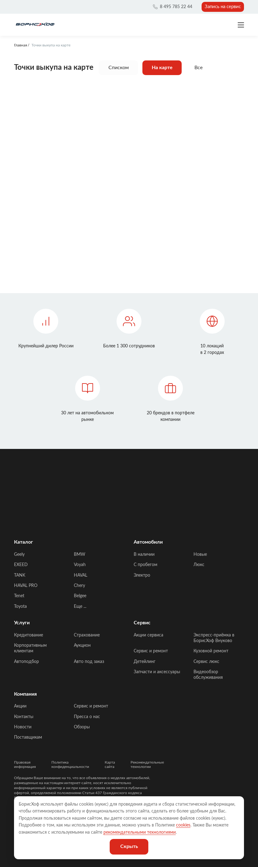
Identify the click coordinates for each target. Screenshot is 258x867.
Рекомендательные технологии (147, 764)
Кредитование (28, 635)
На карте (162, 67)
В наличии (144, 554)
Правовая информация (25, 764)
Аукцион (82, 645)
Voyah (80, 565)
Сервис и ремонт (151, 651)
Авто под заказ (89, 662)
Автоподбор (26, 662)
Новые (200, 554)
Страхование (87, 635)
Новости (22, 727)
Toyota (20, 606)
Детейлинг (144, 662)
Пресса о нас (87, 717)
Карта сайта (110, 764)
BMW (79, 554)
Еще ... (80, 606)
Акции (20, 706)
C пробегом (145, 565)
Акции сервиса (148, 635)
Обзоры (82, 727)
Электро (142, 575)
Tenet (19, 596)
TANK (19, 575)
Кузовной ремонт (211, 651)
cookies (183, 825)
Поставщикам (28, 737)
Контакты (23, 717)
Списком (118, 67)
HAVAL (80, 575)
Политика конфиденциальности (70, 764)
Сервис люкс (206, 662)
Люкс (199, 565)
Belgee (80, 596)
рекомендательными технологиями (139, 832)
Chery (79, 586)
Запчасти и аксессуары (157, 672)
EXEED (21, 565)
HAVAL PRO (25, 586)
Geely (19, 554)
